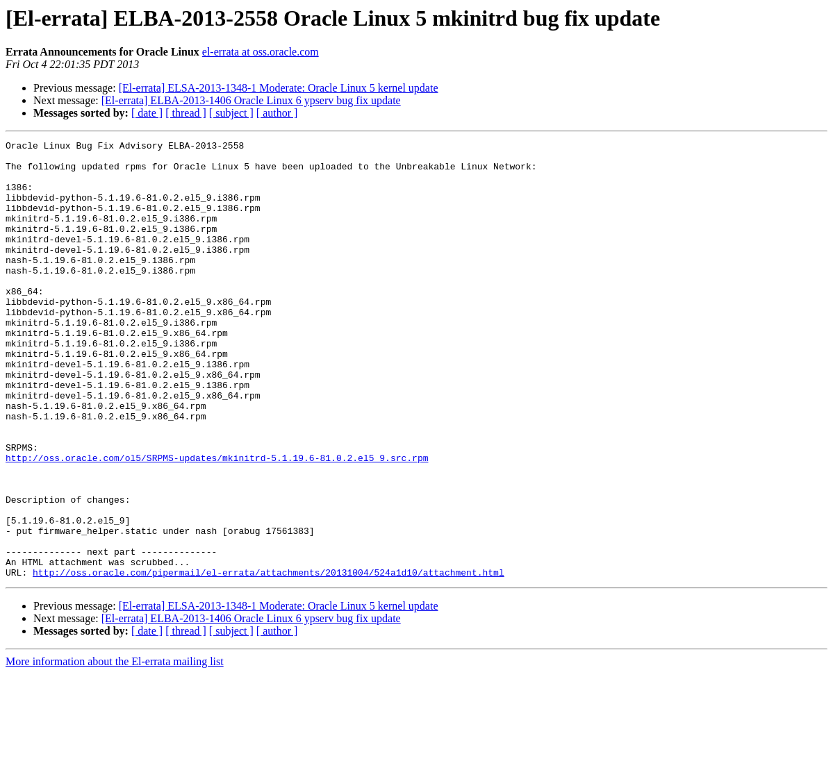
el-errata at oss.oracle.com (260, 52)
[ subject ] (231, 113)
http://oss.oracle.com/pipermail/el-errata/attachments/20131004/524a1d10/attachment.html (268, 659)
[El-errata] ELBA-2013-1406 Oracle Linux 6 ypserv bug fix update (251, 100)
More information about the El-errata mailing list (115, 749)
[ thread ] (185, 113)
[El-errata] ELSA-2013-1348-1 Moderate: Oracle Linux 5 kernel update (278, 88)
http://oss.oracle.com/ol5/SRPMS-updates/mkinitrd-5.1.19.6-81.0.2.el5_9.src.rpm (217, 522)
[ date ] (147, 113)
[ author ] (277, 113)
